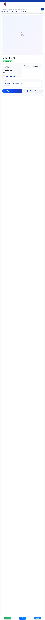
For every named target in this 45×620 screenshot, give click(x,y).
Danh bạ (25, 602)
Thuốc (7, 11)
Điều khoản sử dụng (5, 608)
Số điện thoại (25, 480)
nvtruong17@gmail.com (32, 612)
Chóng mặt (6, 127)
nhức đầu (23, 130)
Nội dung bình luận (7, 490)
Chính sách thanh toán (6, 611)
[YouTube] (41, 1)
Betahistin (28, 66)
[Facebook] (39, 1)
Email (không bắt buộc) (8, 485)
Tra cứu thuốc (26, 597)
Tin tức (25, 599)
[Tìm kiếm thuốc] (22, 9)
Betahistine (11, 116)
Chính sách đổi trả (5, 613)
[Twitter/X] (43, 1)
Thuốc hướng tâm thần (15, 11)
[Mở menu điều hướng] (43, 4)
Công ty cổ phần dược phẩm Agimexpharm (13, 83)
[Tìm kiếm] (42, 9)
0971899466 (30, 610)
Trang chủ (3, 11)
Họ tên (5, 480)
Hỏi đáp (25, 600)
